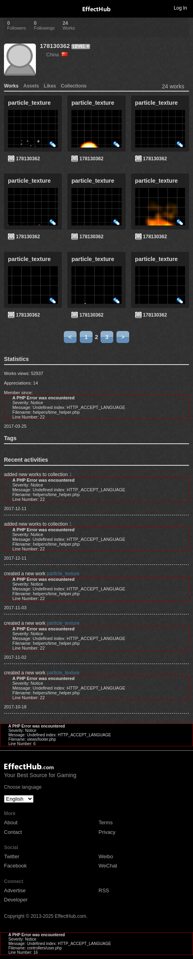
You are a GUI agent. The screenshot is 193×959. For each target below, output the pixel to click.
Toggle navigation (9, 7)
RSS (103, 890)
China (57, 55)
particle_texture (63, 573)
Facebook (15, 866)
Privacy (107, 832)
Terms (105, 822)
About (11, 822)
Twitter (11, 856)
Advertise (15, 890)
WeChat (107, 866)
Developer (16, 900)
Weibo (105, 856)
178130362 (55, 45)
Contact (13, 832)
